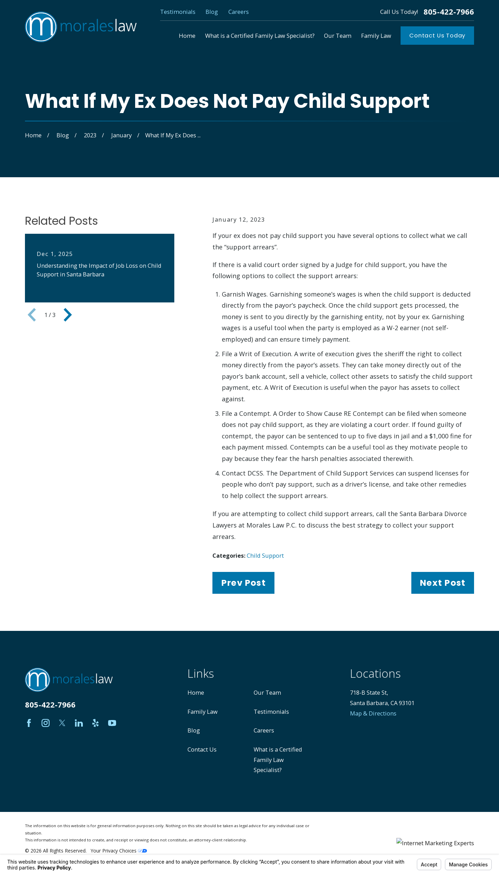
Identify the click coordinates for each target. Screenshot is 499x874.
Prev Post (243, 583)
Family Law (202, 712)
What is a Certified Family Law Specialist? (278, 759)
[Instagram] (46, 723)
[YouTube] (112, 723)
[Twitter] (62, 723)
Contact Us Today (437, 36)
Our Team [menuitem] (337, 36)
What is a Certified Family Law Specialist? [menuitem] (260, 36)
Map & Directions (373, 713)
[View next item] (68, 315)
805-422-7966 (448, 12)
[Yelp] (95, 723)
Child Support (265, 555)
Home (195, 692)
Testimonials (177, 12)
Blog (211, 12)
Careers (238, 12)
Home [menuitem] (187, 36)
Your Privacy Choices (119, 850)
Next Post (442, 583)
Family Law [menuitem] (376, 36)
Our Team (267, 692)
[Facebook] (29, 723)
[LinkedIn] (79, 723)
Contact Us (202, 749)
